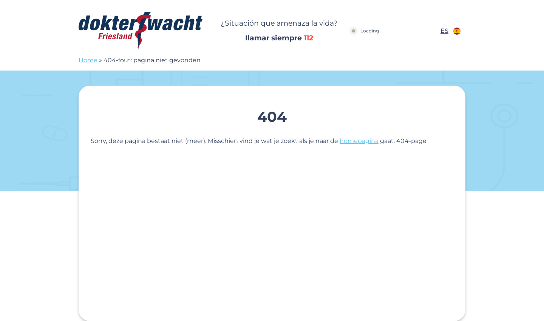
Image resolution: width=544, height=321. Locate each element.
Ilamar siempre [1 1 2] (279, 38)
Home (88, 60)
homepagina (359, 140)
